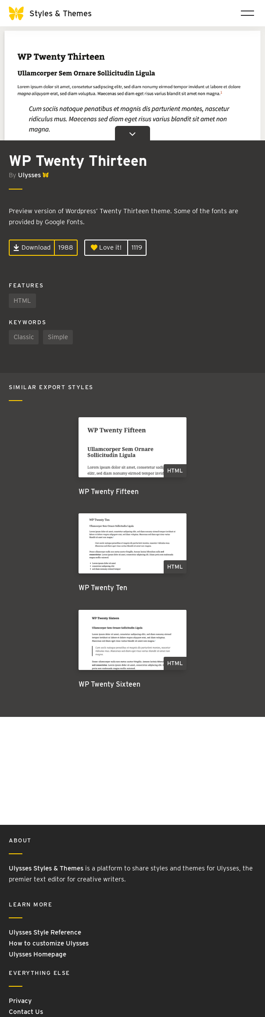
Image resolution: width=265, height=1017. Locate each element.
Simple (58, 337)
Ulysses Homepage (37, 954)
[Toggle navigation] (247, 13)
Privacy (20, 1001)
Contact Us (26, 1012)
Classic (24, 337)
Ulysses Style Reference (45, 932)
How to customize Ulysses (49, 943)
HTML (22, 300)
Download (31, 247)
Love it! (106, 247)
